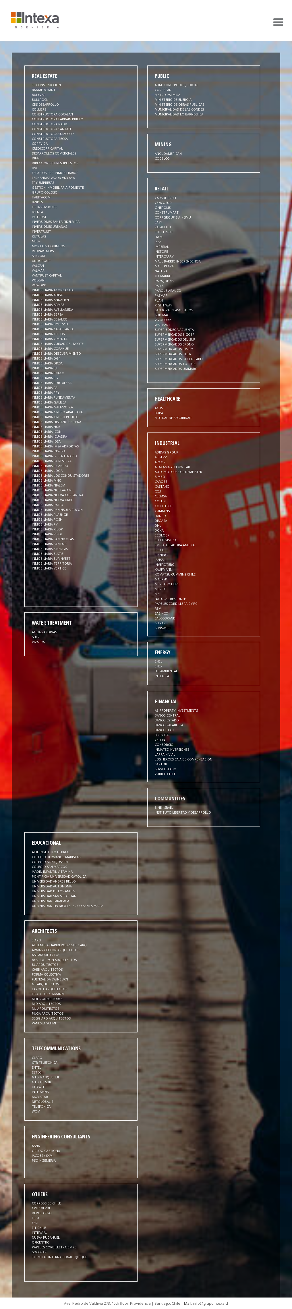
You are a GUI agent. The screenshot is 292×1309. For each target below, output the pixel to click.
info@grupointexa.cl (210, 1303)
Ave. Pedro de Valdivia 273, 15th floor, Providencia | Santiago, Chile (122, 1303)
